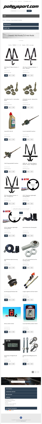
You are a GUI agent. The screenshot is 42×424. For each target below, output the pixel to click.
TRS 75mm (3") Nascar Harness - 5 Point (11, 68)
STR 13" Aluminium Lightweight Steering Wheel (29, 196)
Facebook (21, 418)
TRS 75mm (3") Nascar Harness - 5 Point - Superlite (30, 68)
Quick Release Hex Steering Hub (29, 227)
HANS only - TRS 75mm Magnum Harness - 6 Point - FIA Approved (30, 164)
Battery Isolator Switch (9, 323)
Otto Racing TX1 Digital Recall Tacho (10, 356)
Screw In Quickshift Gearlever (29, 131)
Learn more (21, 215)
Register (11, 1)
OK (21, 212)
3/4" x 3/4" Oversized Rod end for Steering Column (30, 260)
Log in (15, 1)
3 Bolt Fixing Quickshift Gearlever (11, 163)
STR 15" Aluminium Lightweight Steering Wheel (10, 228)
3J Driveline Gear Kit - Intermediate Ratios (11, 100)
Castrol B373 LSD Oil (8, 131)
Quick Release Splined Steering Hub (11, 260)
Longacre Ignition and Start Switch (30, 291)
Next (38, 372)
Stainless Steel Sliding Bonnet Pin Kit (30, 356)
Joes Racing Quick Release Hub (10, 291)
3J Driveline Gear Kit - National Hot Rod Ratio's (30, 100)
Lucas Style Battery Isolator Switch (30, 323)
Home (4, 20)
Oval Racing (8, 20)
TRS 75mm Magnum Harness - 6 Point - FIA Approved (11, 196)
